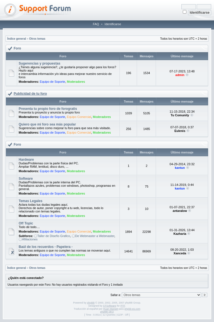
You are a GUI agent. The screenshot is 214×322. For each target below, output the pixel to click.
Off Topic (26, 223)
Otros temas (37, 38)
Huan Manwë (110, 308)
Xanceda (180, 253)
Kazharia (180, 233)
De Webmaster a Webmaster (95, 236)
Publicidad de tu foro (30, 94)
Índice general (16, 38)
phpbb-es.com (132, 308)
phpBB (90, 302)
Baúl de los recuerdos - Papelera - (45, 247)
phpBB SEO (107, 311)
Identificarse (112, 24)
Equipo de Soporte (52, 81)
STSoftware (109, 305)
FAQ (96, 24)
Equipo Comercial (79, 117)
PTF (122, 305)
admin (179, 75)
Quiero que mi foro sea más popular (47, 124)
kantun (180, 167)
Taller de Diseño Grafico (53, 236)
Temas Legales (30, 201)
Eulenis (179, 130)
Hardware (26, 160)
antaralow (180, 210)
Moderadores (76, 81)
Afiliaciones (30, 239)
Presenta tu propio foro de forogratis (48, 109)
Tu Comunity (180, 115)
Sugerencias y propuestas (39, 63)
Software (26, 179)
